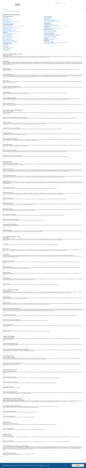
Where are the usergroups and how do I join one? (52, 19)
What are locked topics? (7, 49)
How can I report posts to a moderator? (9, 40)
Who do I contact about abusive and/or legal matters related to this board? (56, 42)
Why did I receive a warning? (7, 39)
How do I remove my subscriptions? (49, 37)
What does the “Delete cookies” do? (8, 23)
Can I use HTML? (5, 45)
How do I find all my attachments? (49, 39)
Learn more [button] (47, 465)
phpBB (21, 134)
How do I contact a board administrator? (50, 43)
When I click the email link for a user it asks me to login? (12, 31)
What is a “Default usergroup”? (49, 22)
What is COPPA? (5, 18)
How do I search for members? (49, 32)
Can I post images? (6, 46)
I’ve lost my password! (6, 22)
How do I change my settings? (7, 25)
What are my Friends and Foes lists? (50, 27)
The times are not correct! (7, 26)
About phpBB (71, 436)
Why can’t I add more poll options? (8, 36)
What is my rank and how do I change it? (9, 30)
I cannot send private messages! (49, 24)
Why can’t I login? (5, 20)
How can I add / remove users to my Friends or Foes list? (53, 28)
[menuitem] (8, 9)
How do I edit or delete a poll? (7, 37)
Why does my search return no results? (50, 30)
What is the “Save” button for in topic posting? (10, 41)
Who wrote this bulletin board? (49, 41)
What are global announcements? (8, 47)
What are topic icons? (6, 50)
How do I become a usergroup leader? (50, 20)
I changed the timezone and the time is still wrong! (11, 27)
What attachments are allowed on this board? (51, 38)
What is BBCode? (5, 44)
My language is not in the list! (7, 28)
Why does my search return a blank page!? (51, 31)
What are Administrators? (48, 17)
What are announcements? (7, 48)
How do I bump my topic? (7, 42)
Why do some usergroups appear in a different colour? (52, 21)
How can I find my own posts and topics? (50, 33)
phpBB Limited (29, 436)
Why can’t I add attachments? (7, 38)
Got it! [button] (77, 465)
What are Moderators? (47, 18)
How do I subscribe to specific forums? (50, 36)
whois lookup (69, 446)
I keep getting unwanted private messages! (51, 25)
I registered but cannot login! (7, 19)
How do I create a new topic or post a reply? (10, 33)
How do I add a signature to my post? (9, 34)
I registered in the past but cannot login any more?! (11, 21)
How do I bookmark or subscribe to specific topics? (52, 35)
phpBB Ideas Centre (46, 441)
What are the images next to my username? (10, 29)
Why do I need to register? (7, 17)
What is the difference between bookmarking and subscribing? (54, 34)
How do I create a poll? (6, 35)
